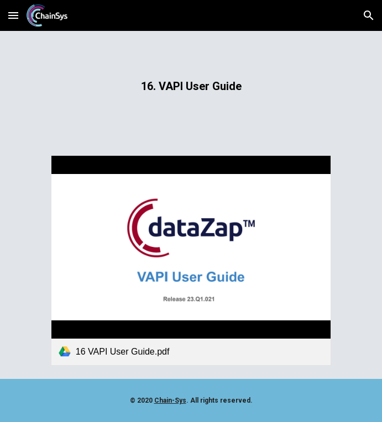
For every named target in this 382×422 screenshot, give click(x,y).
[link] (191, 260)
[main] (191, 86)
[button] (13, 15)
